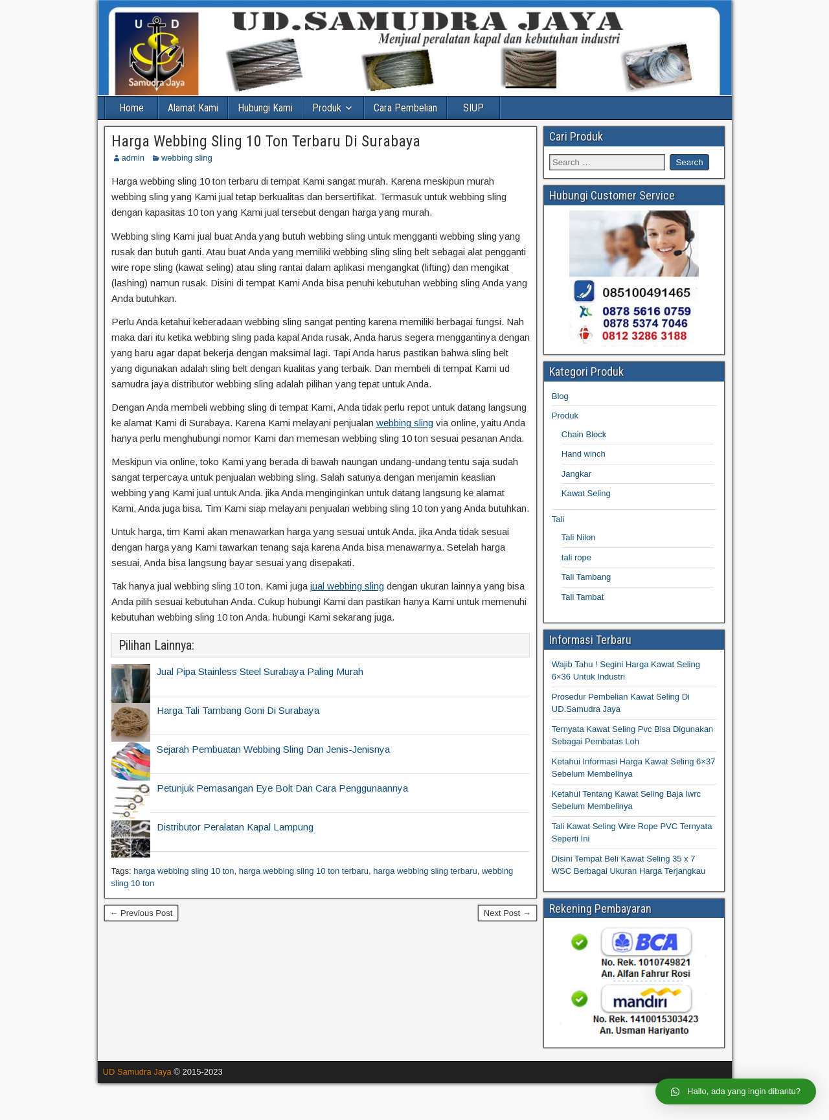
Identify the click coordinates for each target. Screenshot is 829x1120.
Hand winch (584, 454)
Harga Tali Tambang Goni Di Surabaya (238, 710)
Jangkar (576, 474)
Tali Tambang (586, 577)
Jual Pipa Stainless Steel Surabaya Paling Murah (260, 671)
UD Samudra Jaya (137, 1072)
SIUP (473, 108)
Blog (560, 396)
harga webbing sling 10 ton (183, 871)
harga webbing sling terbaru (425, 871)
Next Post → (507, 913)
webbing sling (186, 158)
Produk (326, 108)
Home (131, 108)
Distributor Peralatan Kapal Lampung (235, 826)
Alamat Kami (193, 108)
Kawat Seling (586, 493)
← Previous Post (141, 913)
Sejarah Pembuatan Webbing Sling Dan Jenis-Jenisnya (273, 749)
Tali (558, 519)
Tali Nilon (579, 537)
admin (133, 158)
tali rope (576, 557)
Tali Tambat (583, 597)
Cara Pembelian (405, 108)
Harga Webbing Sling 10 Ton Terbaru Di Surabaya (265, 141)
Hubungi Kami (265, 108)
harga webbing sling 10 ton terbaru (304, 871)
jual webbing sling (347, 585)
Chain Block (584, 434)
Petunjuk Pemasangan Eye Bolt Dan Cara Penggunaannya (282, 788)
